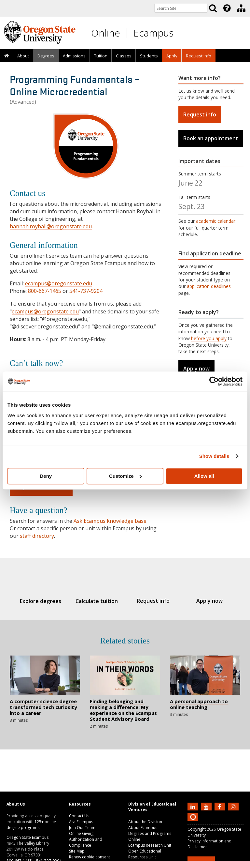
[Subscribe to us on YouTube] (207, 806)
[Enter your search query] (181, 8)
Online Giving (81, 833)
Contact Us (79, 816)
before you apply (209, 338)
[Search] (213, 8)
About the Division (145, 821)
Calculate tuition (97, 601)
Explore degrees (40, 601)
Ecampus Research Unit (149, 845)
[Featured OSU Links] (227, 8)
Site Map (77, 851)
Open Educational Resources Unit (144, 854)
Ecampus (153, 32)
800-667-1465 (44, 291)
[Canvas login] (193, 822)
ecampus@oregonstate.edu (58, 283)
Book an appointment (210, 138)
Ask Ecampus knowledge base (110, 520)
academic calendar (215, 221)
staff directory (37, 535)
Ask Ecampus (81, 821)
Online (105, 32)
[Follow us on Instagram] (234, 806)
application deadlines (209, 286)
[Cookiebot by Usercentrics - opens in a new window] (214, 381)
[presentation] (226, 8)
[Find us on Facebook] (221, 806)
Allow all (204, 476)
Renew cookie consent (89, 857)
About (23, 56)
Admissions (74, 56)
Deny (46, 476)
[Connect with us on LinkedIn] (194, 806)
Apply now (196, 368)
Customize (125, 476)
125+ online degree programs (31, 824)
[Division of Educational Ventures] (241, 8)
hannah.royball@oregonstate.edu (51, 226)
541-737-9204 (86, 291)
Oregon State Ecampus (28, 837)
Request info (199, 114)
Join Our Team (82, 827)
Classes (124, 56)
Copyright (197, 829)
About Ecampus (142, 827)
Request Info (198, 56)
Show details (214, 456)
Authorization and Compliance (85, 842)
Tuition (100, 56)
